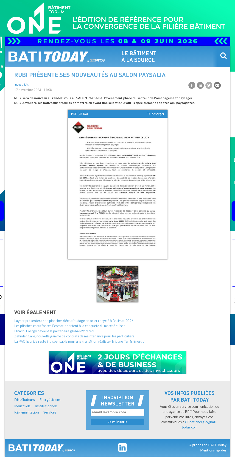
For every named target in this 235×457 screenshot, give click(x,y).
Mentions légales (213, 450)
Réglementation (26, 412)
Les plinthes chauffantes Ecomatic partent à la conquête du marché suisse (69, 326)
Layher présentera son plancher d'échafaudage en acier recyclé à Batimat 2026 (74, 321)
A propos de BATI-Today (208, 445)
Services (49, 412)
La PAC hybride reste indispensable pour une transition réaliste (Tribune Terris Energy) (79, 341)
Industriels (21, 84)
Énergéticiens (50, 399)
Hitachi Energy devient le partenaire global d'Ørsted (54, 331)
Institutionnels (46, 406)
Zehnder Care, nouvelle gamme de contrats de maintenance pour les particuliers (74, 336)
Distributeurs (24, 399)
